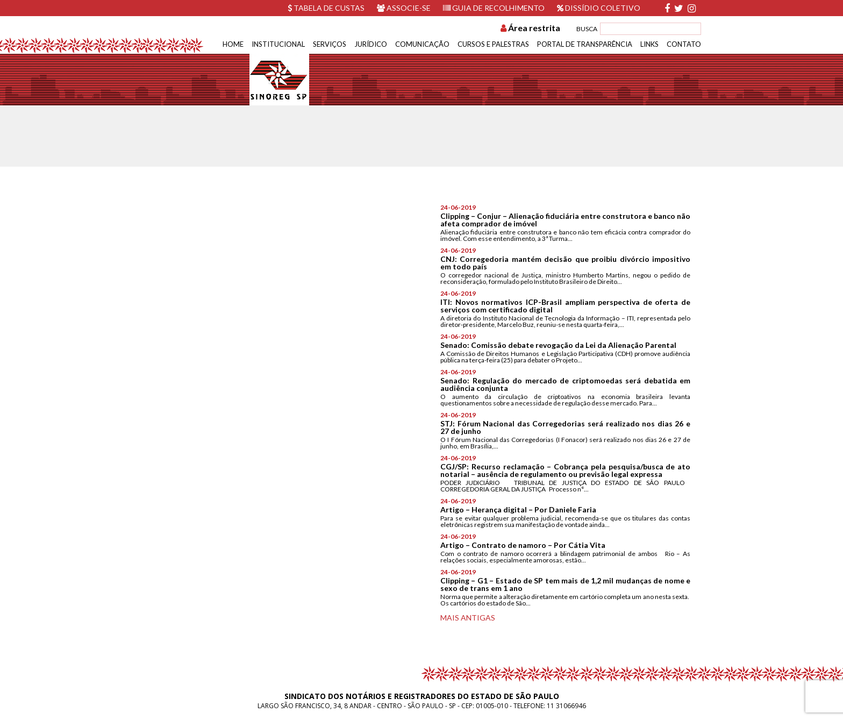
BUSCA (586, 29)
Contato (684, 44)
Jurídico (370, 44)
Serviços (329, 44)
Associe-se (404, 7)
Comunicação (422, 44)
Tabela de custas (326, 7)
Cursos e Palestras (493, 44)
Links (649, 44)
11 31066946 (566, 705)
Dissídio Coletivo (598, 7)
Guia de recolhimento (494, 7)
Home (233, 44)
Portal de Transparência (584, 44)
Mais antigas (467, 617)
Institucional (278, 44)
